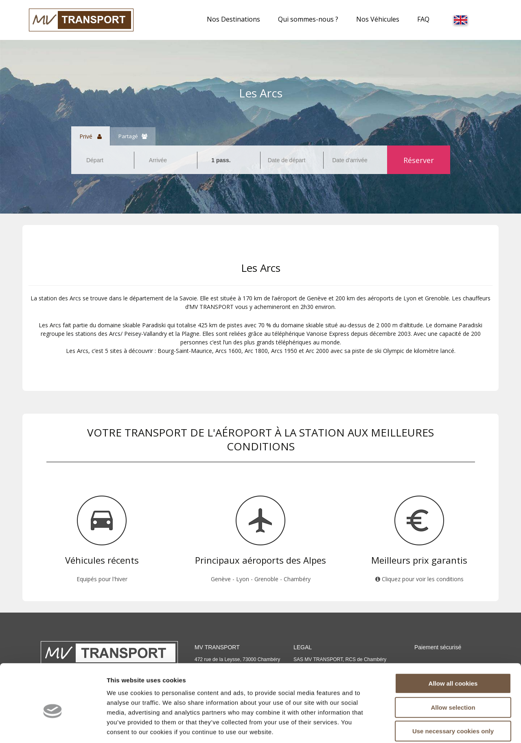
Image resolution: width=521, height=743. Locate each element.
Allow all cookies (453, 643)
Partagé (132, 136)
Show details (427, 726)
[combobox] (102, 160)
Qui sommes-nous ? (308, 19)
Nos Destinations (233, 19)
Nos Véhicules (377, 19)
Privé (90, 136)
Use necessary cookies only (453, 691)
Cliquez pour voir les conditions (419, 579)
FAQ (423, 19)
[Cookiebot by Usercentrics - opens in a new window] (52, 727)
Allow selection (453, 667)
